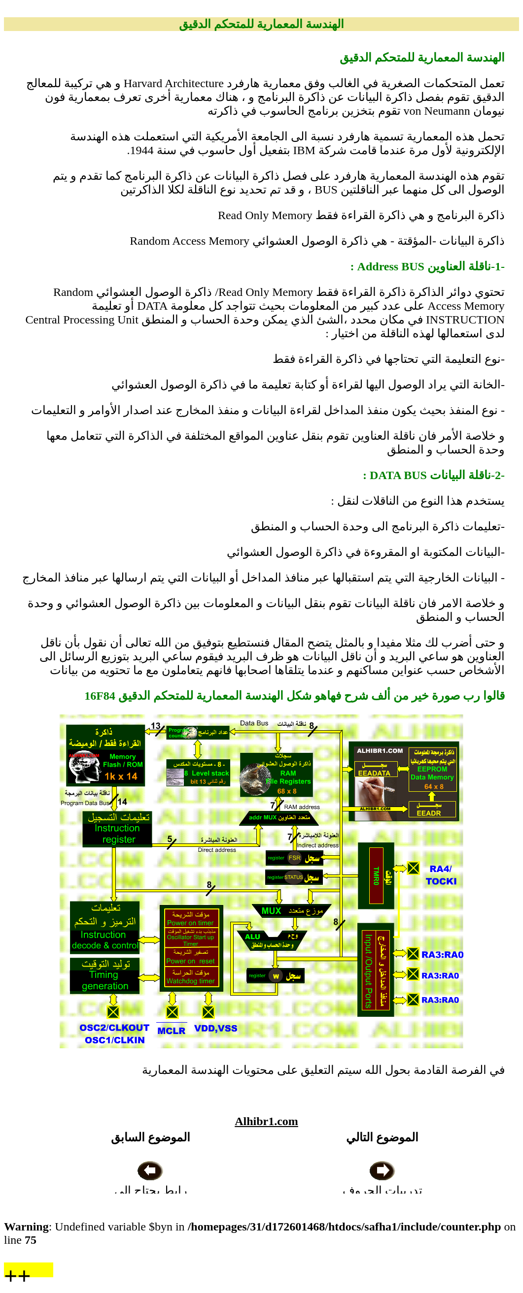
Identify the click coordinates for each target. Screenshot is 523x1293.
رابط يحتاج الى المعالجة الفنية (150, 1190)
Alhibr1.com (266, 1121)
